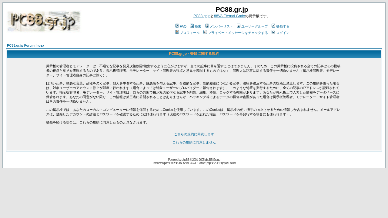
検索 (195, 26)
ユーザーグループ (252, 26)
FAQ (180, 26)
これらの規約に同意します (194, 134)
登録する (280, 26)
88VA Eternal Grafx (229, 16)
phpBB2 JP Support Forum (221, 163)
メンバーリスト (219, 26)
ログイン (280, 33)
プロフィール (187, 33)
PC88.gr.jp (201, 16)
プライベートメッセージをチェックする (235, 33)
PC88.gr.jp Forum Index (25, 45)
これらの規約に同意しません (194, 142)
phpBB (185, 159)
